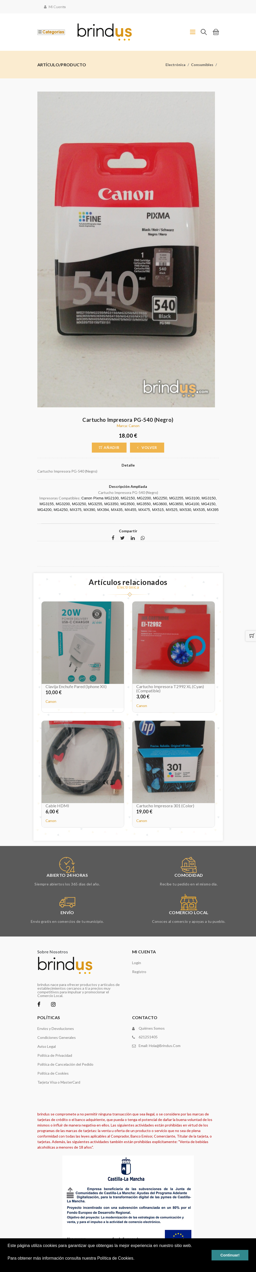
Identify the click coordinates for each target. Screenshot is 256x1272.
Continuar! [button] (230, 1255)
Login (136, 962)
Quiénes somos (152, 1028)
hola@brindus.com (164, 1045)
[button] (8, 1265)
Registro (139, 971)
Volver (147, 447)
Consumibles (202, 64)
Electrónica (175, 64)
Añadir (109, 447)
